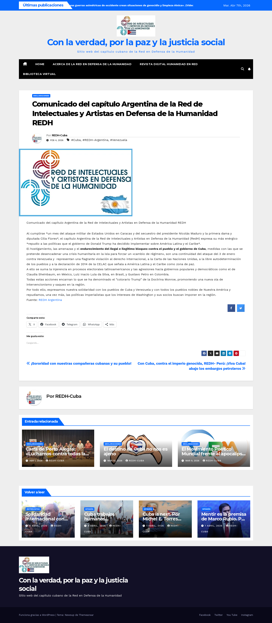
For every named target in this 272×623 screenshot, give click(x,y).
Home (39, 64)
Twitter (218, 615)
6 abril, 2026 (38, 525)
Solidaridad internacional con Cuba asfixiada (45, 518)
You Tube (232, 615)
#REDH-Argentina (95, 140)
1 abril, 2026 (155, 525)
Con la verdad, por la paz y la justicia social (136, 42)
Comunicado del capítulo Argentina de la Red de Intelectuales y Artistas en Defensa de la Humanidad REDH (125, 113)
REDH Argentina (50, 300)
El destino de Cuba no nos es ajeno (135, 451)
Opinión (89, 509)
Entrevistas (33, 509)
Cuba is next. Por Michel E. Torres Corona (161, 518)
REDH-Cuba (59, 135)
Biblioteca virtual (39, 74)
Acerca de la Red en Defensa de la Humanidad (92, 64)
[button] (242, 69)
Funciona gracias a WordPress (37, 615)
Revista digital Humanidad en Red (169, 64)
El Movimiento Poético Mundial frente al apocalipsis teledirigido (213, 453)
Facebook (205, 615)
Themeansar (86, 615)
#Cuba (76, 140)
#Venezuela (118, 140)
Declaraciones (41, 96)
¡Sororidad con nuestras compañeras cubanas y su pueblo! (78, 363)
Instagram (247, 615)
